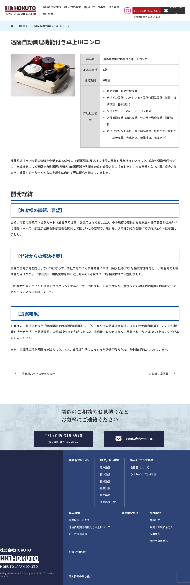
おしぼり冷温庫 (78, 534)
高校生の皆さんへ (160, 541)
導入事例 (114, 7)
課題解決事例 (130, 513)
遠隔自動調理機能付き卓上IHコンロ (89, 527)
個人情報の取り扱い (80, 576)
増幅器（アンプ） (140, 467)
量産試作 (105, 488)
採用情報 (155, 534)
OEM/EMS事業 (72, 7)
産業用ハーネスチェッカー (84, 520)
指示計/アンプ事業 (95, 7)
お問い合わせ (173, 10)
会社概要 (48, 14)
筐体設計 (105, 474)
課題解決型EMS (52, 7)
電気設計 (105, 467)
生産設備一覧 (108, 502)
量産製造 (105, 495)
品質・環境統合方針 (161, 527)
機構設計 (105, 481)
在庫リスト (156, 520)
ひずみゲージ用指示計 (143, 474)
